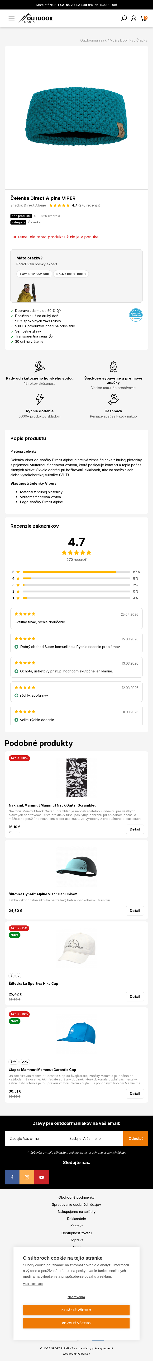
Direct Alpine (35, 205)
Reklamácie (76, 1218)
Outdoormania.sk (93, 40)
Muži (113, 40)
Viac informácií (33, 1284)
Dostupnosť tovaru (76, 1233)
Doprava (76, 1240)
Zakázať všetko (76, 1310)
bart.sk (85, 1353)
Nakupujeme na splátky (77, 1211)
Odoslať (136, 1138)
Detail (135, 829)
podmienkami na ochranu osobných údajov (97, 1152)
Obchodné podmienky (76, 1197)
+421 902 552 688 (34, 274)
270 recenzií (76, 560)
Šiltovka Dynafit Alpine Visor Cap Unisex (43, 894)
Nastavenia (76, 1297)
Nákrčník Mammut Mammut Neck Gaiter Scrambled (52, 805)
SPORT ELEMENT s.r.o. (65, 1348)
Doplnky (126, 40)
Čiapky (141, 40)
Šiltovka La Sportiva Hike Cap (33, 983)
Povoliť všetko (76, 1323)
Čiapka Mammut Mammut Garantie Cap (42, 1070)
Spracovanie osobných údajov (76, 1204)
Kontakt (76, 1226)
